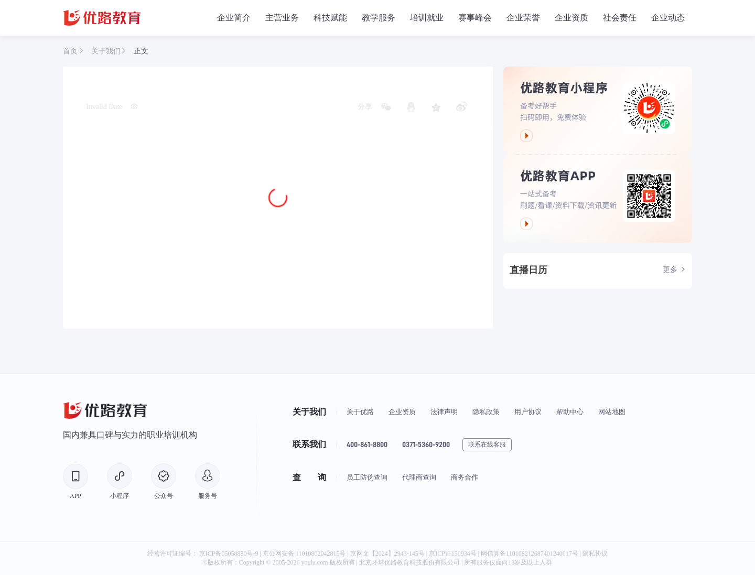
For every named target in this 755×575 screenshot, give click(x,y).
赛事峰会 (475, 17)
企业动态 (668, 17)
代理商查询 (419, 477)
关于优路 (360, 412)
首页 (71, 51)
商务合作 (464, 477)
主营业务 (282, 17)
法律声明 (444, 412)
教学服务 (378, 17)
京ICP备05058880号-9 (228, 553)
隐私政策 (486, 412)
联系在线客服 (487, 444)
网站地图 (611, 412)
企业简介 (234, 17)
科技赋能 (330, 17)
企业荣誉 (523, 17)
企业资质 (571, 17)
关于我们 (107, 51)
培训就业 (427, 17)
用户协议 (528, 412)
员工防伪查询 (367, 477)
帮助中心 (570, 412)
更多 (674, 270)
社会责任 (620, 17)
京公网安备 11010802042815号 (305, 553)
